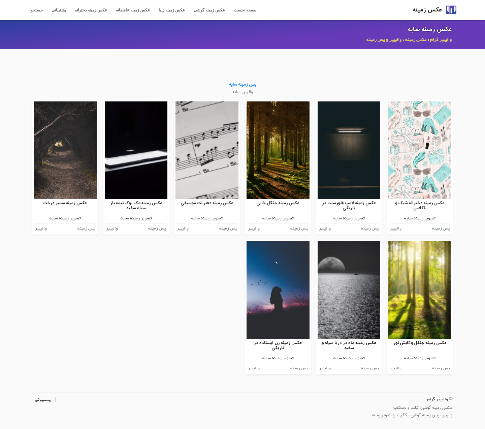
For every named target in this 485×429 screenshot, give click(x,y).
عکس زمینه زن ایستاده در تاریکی (278, 346)
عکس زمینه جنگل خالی (277, 203)
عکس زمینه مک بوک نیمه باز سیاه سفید (136, 206)
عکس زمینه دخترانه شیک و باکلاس (420, 206)
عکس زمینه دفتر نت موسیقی (207, 203)
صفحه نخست (245, 10)
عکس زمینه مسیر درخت (65, 203)
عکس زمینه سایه (430, 29)
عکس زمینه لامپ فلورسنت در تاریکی (349, 206)
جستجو (37, 10)
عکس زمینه (427, 10)
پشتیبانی (59, 10)
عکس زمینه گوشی (209, 10)
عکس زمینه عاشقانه (133, 10)
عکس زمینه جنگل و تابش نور (420, 343)
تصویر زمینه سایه (419, 218)
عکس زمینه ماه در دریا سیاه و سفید (349, 346)
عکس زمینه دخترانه (91, 10)
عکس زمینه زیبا (172, 10)
